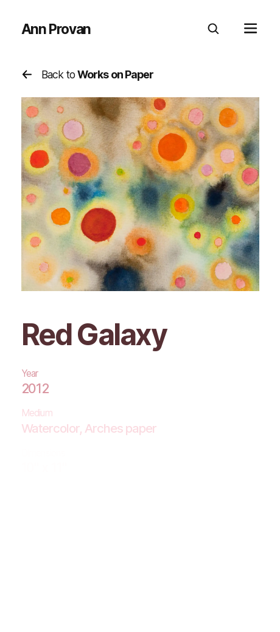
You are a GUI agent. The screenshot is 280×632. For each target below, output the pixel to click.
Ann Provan (56, 29)
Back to (87, 74)
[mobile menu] (250, 29)
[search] (213, 29)
